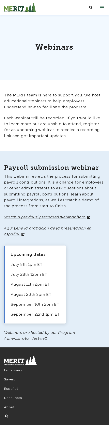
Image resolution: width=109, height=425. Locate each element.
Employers (13, 370)
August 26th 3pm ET (31, 294)
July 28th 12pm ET (29, 274)
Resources (13, 398)
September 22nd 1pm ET (35, 314)
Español (11, 389)
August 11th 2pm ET (30, 284)
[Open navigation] (102, 8)
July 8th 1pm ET (27, 264)
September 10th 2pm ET (35, 304)
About (9, 407)
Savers (9, 379)
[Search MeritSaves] (91, 7)
